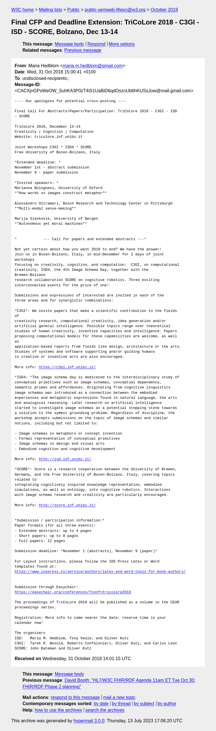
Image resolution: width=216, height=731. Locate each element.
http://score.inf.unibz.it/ (67, 505)
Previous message (83, 50)
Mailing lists (50, 9)
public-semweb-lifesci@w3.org (115, 9)
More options (122, 44)
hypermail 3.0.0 (88, 720)
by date (101, 703)
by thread (121, 703)
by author (167, 703)
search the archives (105, 710)
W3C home (22, 9)
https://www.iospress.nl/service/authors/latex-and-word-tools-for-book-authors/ (100, 571)
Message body (69, 44)
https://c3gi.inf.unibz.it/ (67, 367)
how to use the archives (58, 710)
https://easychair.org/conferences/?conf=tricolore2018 (73, 592)
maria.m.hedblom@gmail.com (93, 65)
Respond (96, 44)
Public (73, 9)
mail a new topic (119, 697)
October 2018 (164, 9)
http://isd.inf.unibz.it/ (65, 459)
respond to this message (75, 697)
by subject (144, 703)
